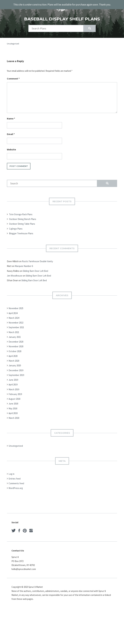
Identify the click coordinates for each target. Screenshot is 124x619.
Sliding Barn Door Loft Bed (35, 270)
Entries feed (15, 478)
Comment (13, 78)
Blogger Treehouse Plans (21, 232)
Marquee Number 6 (24, 265)
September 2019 (16, 374)
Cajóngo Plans (16, 228)
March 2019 (14, 389)
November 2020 (16, 346)
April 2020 (13, 355)
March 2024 (14, 317)
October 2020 (15, 350)
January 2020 (15, 365)
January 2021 (15, 336)
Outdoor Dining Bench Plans (22, 218)
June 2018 (13, 403)
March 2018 (14, 417)
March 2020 (14, 360)
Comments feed (16, 483)
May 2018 (13, 408)
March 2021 (14, 331)
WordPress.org (16, 487)
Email (11, 133)
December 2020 (16, 341)
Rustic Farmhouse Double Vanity (37, 261)
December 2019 (16, 369)
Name (11, 118)
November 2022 (16, 322)
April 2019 (13, 384)
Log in (11, 473)
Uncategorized (13, 43)
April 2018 (13, 412)
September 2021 (16, 327)
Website (11, 149)
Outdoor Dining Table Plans (22, 223)
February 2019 (15, 393)
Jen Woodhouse (14, 275)
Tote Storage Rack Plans (20, 213)
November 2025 (16, 308)
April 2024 (13, 312)
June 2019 (13, 379)
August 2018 (14, 398)
